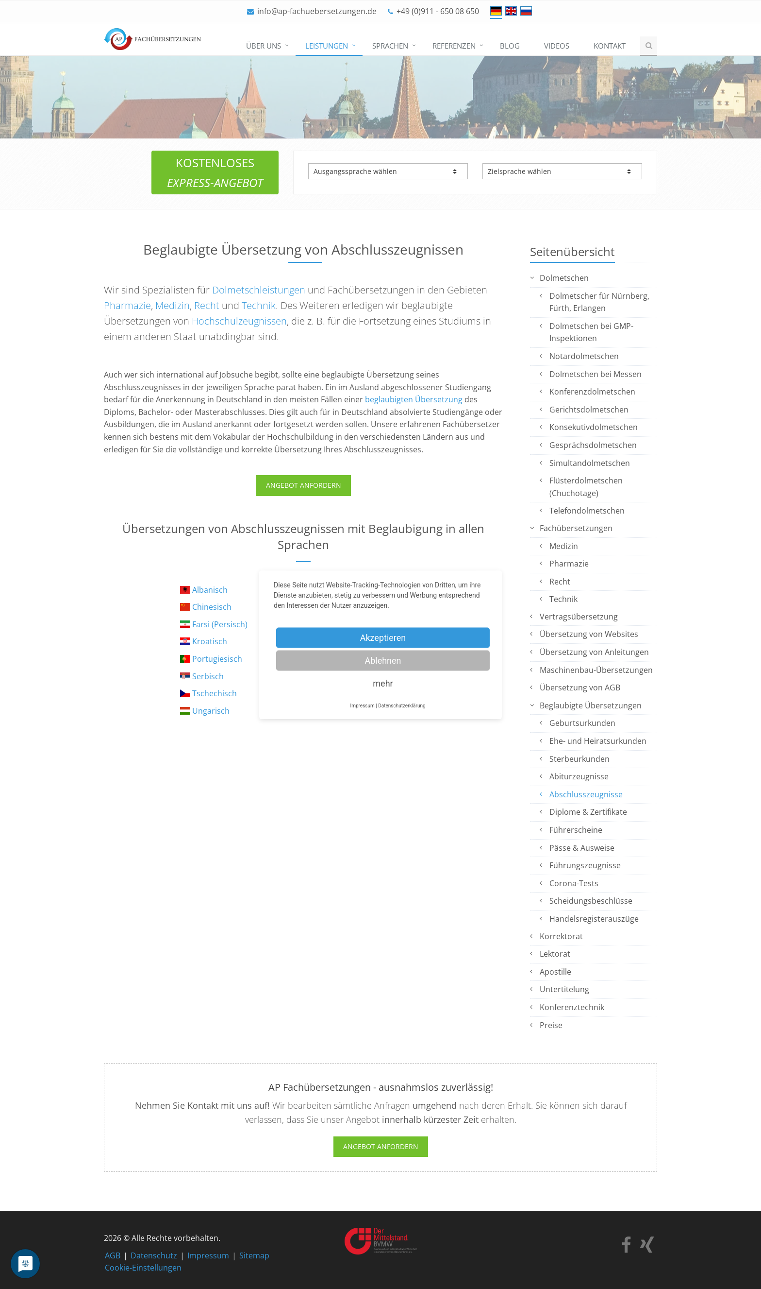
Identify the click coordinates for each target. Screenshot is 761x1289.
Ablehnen (382, 660)
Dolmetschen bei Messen (595, 374)
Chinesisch (212, 607)
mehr (383, 683)
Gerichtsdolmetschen (589, 409)
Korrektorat (561, 936)
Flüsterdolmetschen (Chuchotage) (586, 486)
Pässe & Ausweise (581, 847)
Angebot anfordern (380, 1146)
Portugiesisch (217, 658)
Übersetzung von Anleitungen (594, 652)
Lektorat (555, 953)
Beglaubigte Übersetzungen (591, 705)
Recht (206, 305)
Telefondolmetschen (587, 510)
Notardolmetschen (584, 356)
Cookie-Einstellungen (143, 1267)
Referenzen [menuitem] (454, 46)
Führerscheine (575, 830)
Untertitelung (564, 989)
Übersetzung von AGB (580, 687)
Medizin (172, 305)
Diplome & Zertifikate (588, 812)
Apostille (555, 971)
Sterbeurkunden (579, 759)
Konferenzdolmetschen (592, 391)
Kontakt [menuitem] (610, 46)
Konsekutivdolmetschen (593, 427)
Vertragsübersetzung (579, 616)
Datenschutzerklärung (401, 705)
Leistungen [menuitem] (326, 46)
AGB (112, 1255)
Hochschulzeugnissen (239, 320)
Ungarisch (211, 710)
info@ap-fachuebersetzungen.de (317, 11)
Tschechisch (214, 693)
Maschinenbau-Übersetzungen (596, 670)
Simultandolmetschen (589, 463)
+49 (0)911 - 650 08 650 (438, 11)
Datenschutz (154, 1255)
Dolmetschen (564, 278)
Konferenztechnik (572, 1007)
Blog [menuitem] (510, 46)
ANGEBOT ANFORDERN (303, 485)
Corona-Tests (573, 883)
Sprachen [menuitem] (390, 46)
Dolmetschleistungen (258, 289)
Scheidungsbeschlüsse (590, 900)
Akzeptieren (383, 637)
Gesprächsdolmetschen (593, 445)
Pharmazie (127, 305)
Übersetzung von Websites (589, 634)
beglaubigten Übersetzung (414, 399)
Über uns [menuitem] (263, 46)
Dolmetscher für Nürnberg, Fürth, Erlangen (599, 302)
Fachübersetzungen (576, 528)
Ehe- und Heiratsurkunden (597, 741)
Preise (551, 1025)
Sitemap (254, 1255)
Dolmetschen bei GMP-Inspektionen (591, 332)
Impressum (208, 1255)
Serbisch (208, 676)
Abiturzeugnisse (579, 776)
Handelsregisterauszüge (594, 918)
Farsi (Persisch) (220, 624)
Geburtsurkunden (582, 723)
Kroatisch (209, 641)
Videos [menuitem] (556, 46)
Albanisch (210, 589)
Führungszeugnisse (585, 865)
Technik (259, 305)
